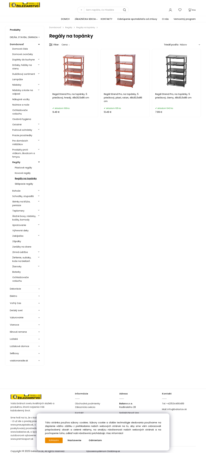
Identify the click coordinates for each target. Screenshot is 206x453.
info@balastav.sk (177, 409)
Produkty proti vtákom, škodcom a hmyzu (23, 153)
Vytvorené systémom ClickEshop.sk (103, 451)
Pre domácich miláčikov (20, 142)
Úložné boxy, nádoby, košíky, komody (24, 218)
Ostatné (17, 124)
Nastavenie (74, 440)
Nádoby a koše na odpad (22, 92)
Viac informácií (114, 433)
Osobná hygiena (21, 119)
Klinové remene (18, 331)
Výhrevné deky (20, 230)
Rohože (16, 190)
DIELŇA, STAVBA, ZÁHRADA (24, 37)
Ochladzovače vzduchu (20, 279)
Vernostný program (185, 19)
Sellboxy (14, 353)
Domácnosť (17, 44)
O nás (165, 19)
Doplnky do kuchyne (23, 59)
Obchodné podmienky (87, 403)
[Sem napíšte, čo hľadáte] (106, 10)
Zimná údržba (20, 252)
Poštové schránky (22, 129)
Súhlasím (54, 440)
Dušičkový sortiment (23, 74)
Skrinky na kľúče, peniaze (21, 203)
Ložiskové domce (19, 346)
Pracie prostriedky (22, 135)
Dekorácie (15, 288)
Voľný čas (15, 303)
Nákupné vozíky (21, 99)
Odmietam (95, 440)
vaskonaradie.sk (19, 360)
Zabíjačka (17, 235)
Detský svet (16, 310)
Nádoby (16, 84)
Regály (16, 162)
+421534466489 (175, 403)
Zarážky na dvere (21, 246)
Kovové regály (23, 173)
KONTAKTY (106, 19)
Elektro (13, 296)
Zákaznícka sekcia (85, 407)
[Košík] (192, 9)
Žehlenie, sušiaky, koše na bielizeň (21, 259)
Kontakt (79, 412)
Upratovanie (19, 225)
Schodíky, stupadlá (23, 196)
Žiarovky (16, 266)
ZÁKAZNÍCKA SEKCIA (85, 19)
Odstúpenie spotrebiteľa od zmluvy (137, 19)
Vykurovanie (16, 317)
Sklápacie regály (24, 183)
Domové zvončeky (22, 54)
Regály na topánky (26, 178)
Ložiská (14, 339)
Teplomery (18, 210)
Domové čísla (20, 48)
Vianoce (14, 324)
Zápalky (16, 241)
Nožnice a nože (20, 104)
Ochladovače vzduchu (20, 112)
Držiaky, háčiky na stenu (22, 67)
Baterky (16, 271)
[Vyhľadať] (80, 10)
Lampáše (17, 79)
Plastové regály (23, 167)
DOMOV (65, 19)
